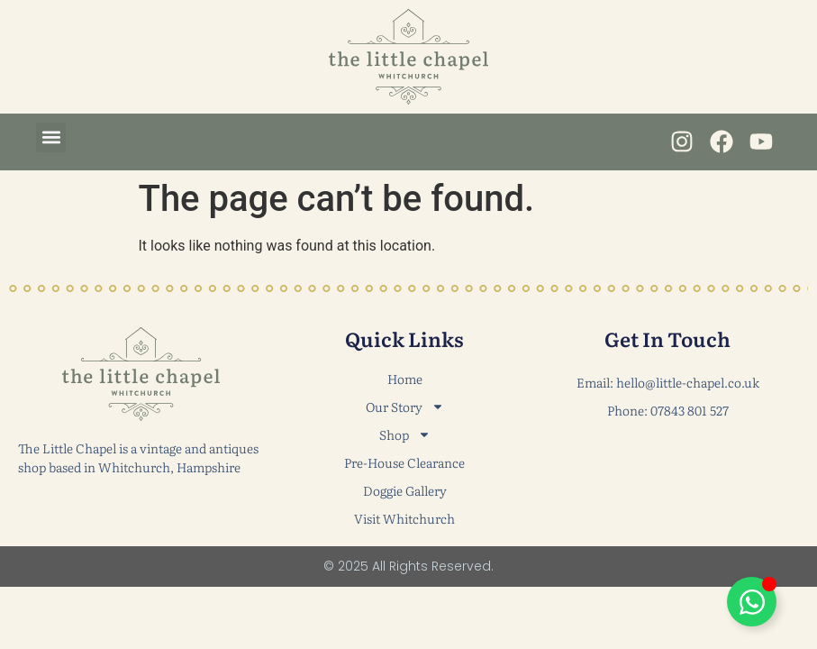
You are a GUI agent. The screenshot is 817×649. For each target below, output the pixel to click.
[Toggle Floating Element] (751, 601)
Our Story (405, 407)
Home (404, 379)
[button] (51, 137)
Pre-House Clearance (404, 462)
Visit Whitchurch (404, 518)
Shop (405, 434)
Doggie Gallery (405, 490)
